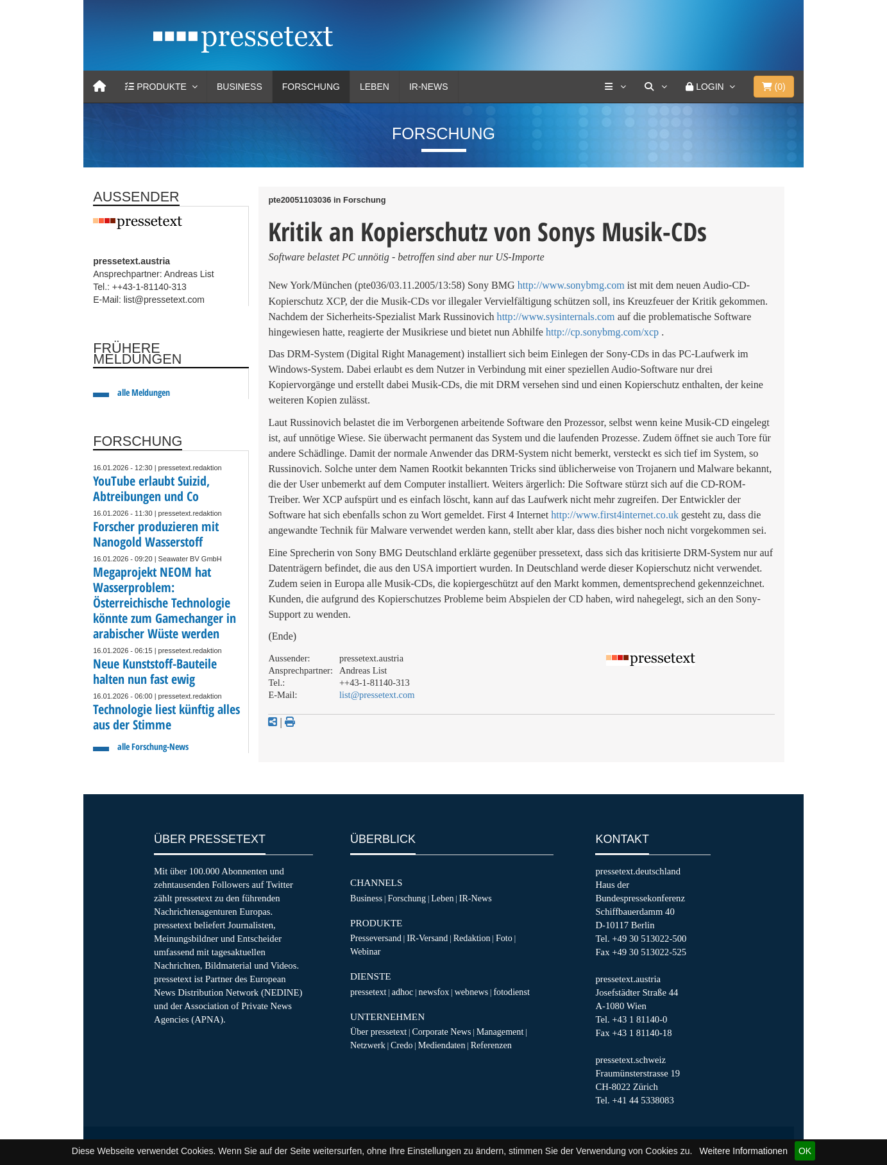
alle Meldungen (143, 392)
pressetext (368, 992)
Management (500, 1031)
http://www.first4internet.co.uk (615, 514)
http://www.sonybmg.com (571, 285)
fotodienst (511, 992)
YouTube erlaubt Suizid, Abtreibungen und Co (151, 488)
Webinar (365, 951)
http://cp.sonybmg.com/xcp (602, 332)
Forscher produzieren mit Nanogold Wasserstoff (156, 534)
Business (239, 86)
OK (804, 1151)
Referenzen (491, 1045)
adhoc (403, 992)
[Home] (99, 87)
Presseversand (375, 938)
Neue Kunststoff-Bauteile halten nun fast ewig (155, 671)
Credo (401, 1045)
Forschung (311, 86)
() (774, 86)
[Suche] (655, 87)
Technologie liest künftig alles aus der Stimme (166, 717)
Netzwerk (367, 1045)
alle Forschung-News (153, 746)
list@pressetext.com (377, 695)
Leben (374, 86)
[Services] (615, 87)
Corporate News (441, 1031)
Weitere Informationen (743, 1151)
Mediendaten (442, 1045)
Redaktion (472, 938)
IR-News (428, 86)
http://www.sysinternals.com (556, 316)
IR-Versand (427, 938)
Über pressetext (378, 1031)
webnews (472, 992)
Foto (504, 938)
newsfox (434, 992)
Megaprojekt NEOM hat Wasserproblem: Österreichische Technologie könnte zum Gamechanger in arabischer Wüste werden (164, 602)
